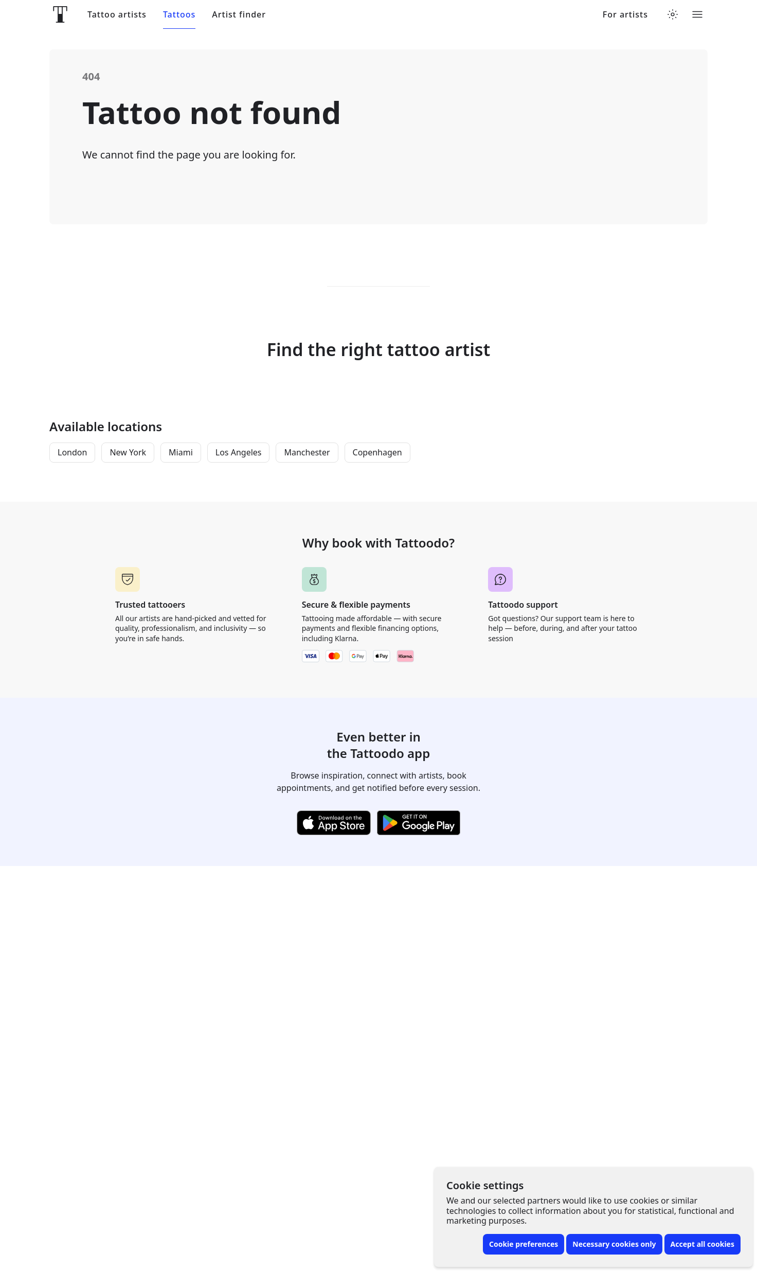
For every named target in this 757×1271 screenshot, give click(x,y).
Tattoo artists (117, 14)
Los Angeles (238, 452)
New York (128, 452)
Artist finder (239, 14)
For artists (625, 14)
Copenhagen (377, 452)
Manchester (307, 452)
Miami (181, 452)
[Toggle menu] (697, 14)
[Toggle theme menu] (672, 14)
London (72, 452)
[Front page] (60, 14)
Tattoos (179, 14)
